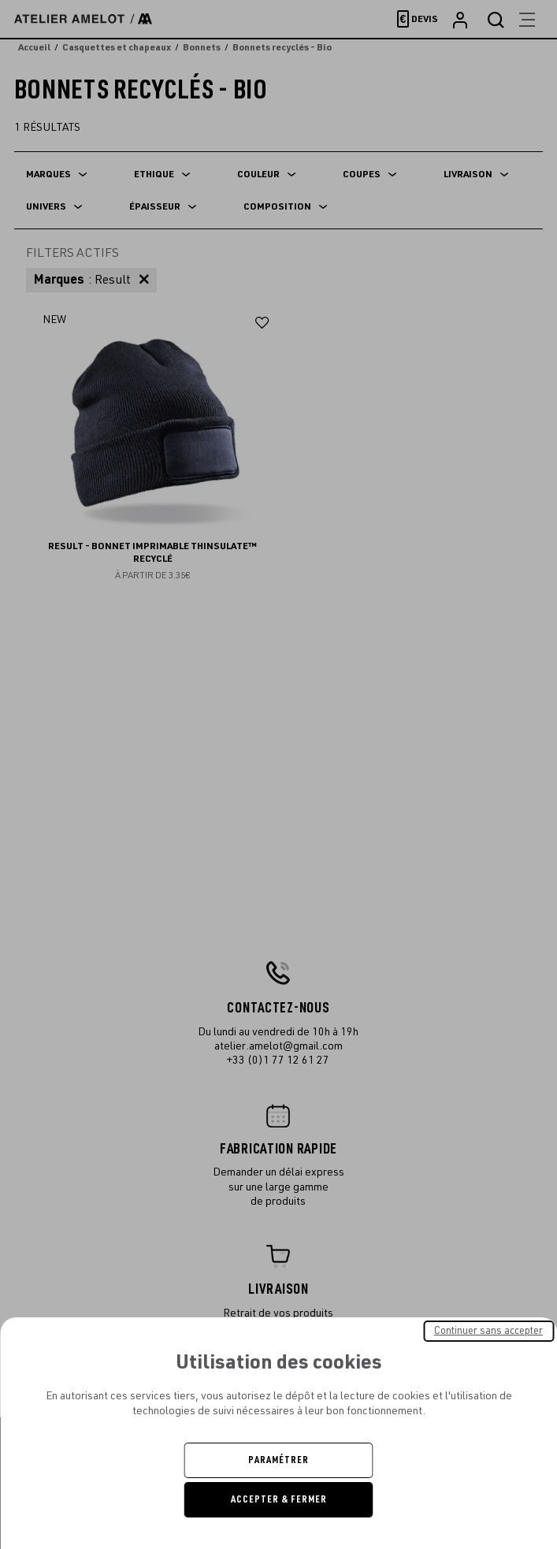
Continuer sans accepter (488, 1330)
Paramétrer (278, 1460)
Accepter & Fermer (279, 1499)
